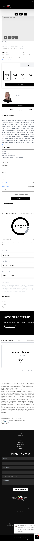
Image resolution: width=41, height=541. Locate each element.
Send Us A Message (20, 489)
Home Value (20, 444)
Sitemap (30, 539)
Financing (20, 442)
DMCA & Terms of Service (21, 539)
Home (20, 433)
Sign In (35, 1)
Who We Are (20, 446)
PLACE (34, 523)
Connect (20, 448)
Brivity (19, 537)
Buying (20, 438)
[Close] (37, 525)
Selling (20, 440)
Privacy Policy (12, 539)
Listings (20, 436)
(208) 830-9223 (20, 512)
